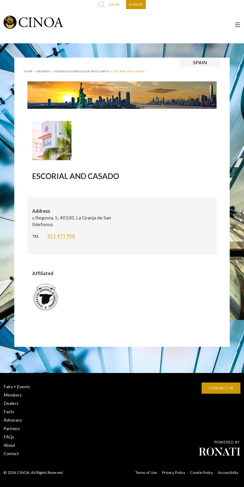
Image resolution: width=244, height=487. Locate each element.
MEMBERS (43, 71)
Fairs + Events (17, 386)
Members (13, 395)
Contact (11, 453)
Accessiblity (228, 472)
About (9, 445)
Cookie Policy (201, 472)
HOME (28, 71)
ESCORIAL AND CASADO (129, 71)
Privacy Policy (173, 472)
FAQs (9, 436)
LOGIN (114, 4)
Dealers (11, 403)
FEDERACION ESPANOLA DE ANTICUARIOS (81, 71)
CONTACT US (221, 388)
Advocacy (13, 419)
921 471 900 (61, 236)
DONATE (136, 4)
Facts (9, 411)
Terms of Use (146, 472)
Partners (12, 428)
